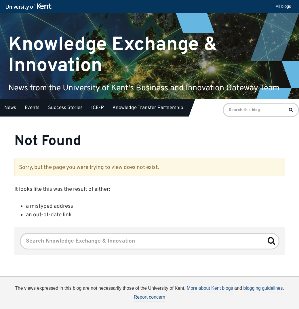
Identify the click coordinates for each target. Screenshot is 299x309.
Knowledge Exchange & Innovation (112, 55)
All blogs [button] (283, 6)
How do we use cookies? (187, 303)
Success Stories (65, 108)
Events (32, 108)
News (10, 108)
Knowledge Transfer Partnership (148, 108)
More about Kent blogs (210, 288)
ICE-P (97, 108)
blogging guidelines (263, 288)
